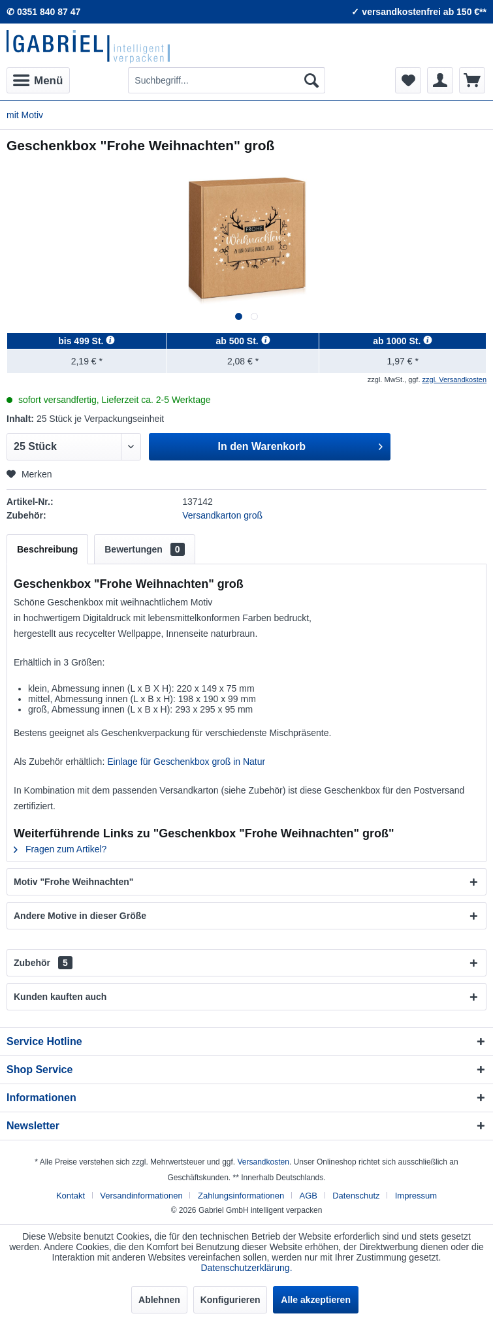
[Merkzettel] (408, 80)
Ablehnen (159, 1300)
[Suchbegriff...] (226, 80)
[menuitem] (38, 80)
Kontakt (70, 1195)
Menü (38, 78)
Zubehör (43, 963)
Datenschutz (355, 1195)
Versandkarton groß (222, 515)
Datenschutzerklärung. (246, 1268)
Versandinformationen (141, 1195)
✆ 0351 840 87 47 (43, 12)
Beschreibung (47, 549)
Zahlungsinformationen (241, 1195)
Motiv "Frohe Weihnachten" (73, 882)
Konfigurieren (230, 1300)
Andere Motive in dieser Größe (80, 915)
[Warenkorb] (472, 80)
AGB (308, 1195)
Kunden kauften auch (60, 996)
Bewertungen (144, 549)
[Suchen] (311, 80)
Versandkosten (263, 1162)
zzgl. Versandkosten (454, 379)
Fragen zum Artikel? (60, 849)
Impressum (416, 1195)
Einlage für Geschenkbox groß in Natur (186, 761)
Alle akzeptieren (316, 1300)
